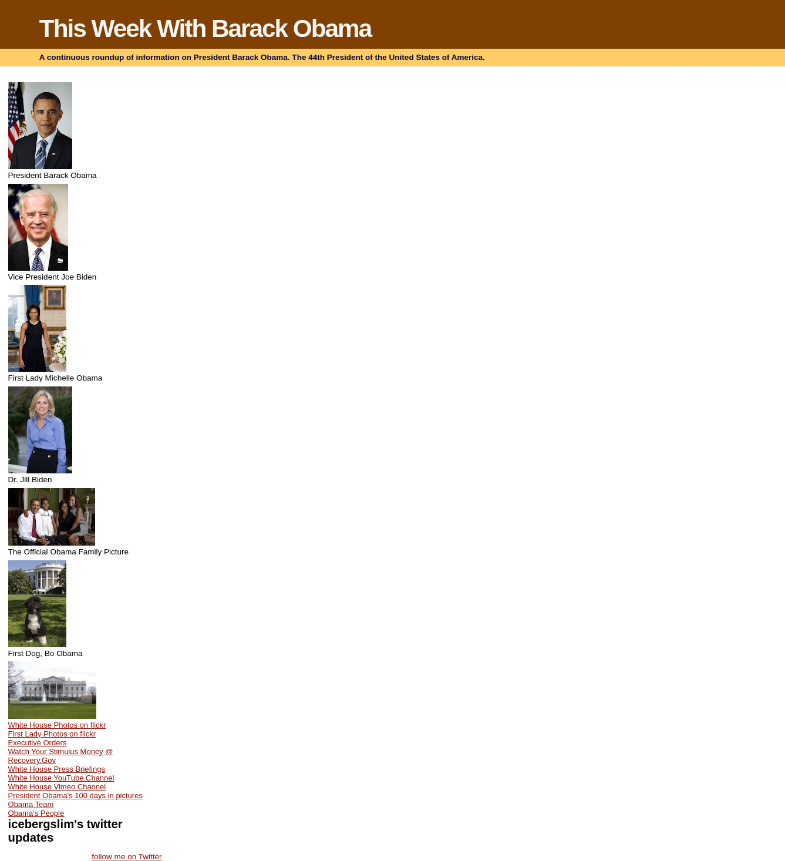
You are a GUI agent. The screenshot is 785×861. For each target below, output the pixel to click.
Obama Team (31, 804)
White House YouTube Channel (61, 777)
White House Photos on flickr (57, 725)
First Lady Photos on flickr (52, 733)
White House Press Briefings (56, 769)
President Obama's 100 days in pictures (75, 795)
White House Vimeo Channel (57, 786)
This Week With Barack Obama (205, 28)
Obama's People (36, 813)
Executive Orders (37, 742)
